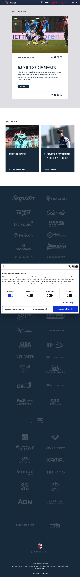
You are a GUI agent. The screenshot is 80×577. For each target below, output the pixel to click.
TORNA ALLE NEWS (21, 11)
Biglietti (57, 3)
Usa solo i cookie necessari (14, 309)
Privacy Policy (36, 573)
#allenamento (23, 86)
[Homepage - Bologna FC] (10, 2)
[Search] (73, 3)
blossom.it (42, 568)
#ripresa (23, 169)
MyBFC (47, 3)
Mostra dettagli (68, 303)
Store (66, 3)
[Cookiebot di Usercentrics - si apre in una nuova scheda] (69, 266)
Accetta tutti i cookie (65, 309)
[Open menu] (3, 3)
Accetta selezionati (40, 309)
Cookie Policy (44, 573)
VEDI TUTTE (14, 121)
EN (76, 2)
